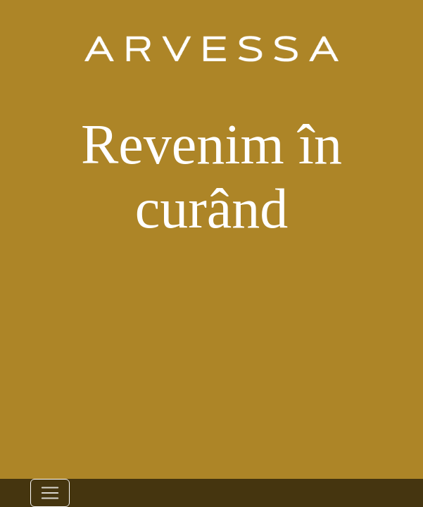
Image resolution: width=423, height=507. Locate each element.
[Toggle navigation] (50, 493)
